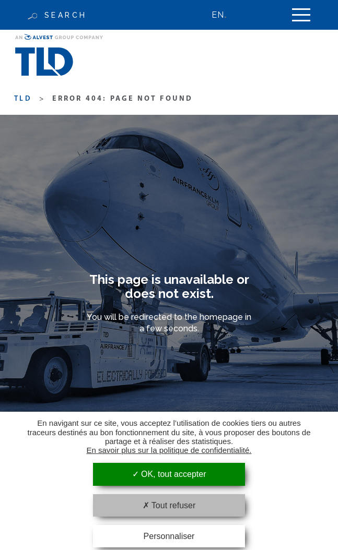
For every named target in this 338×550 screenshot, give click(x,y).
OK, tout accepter (169, 474)
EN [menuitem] (218, 15)
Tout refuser (169, 505)
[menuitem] (224, 14)
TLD (23, 99)
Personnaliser (169, 536)
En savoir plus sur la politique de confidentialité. (168, 450)
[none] (224, 14)
